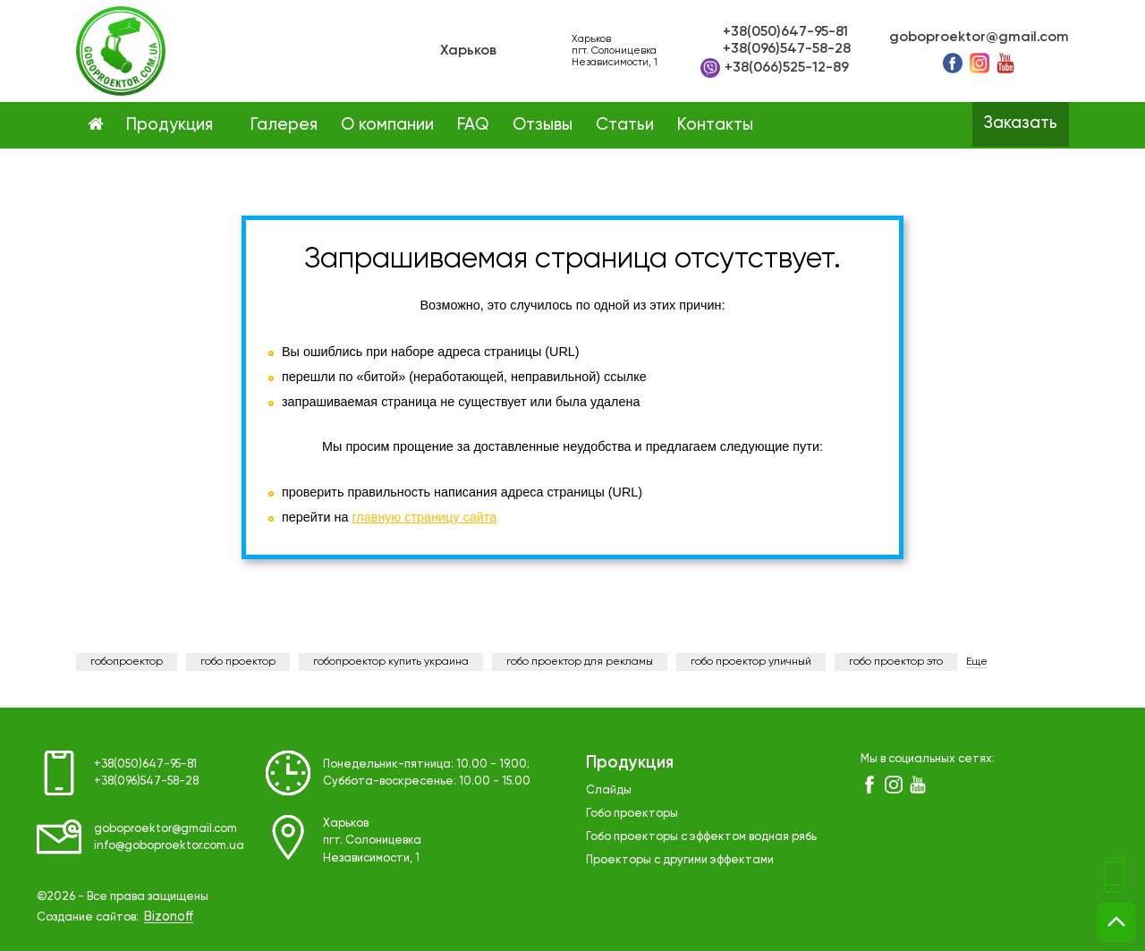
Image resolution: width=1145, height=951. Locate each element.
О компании (387, 125)
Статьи (625, 125)
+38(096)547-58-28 (787, 49)
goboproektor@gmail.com (979, 37)
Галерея (284, 125)
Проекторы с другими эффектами (680, 860)
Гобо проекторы (632, 813)
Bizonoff (168, 917)
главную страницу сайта (424, 517)
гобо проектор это (896, 662)
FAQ (472, 125)
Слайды (609, 790)
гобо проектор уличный (751, 662)
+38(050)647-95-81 (785, 32)
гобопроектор (126, 662)
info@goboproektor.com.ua (169, 846)
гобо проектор (238, 662)
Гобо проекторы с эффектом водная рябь (701, 837)
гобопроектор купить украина (391, 662)
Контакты (715, 125)
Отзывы (542, 125)
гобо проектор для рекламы (579, 662)
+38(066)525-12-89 (774, 68)
